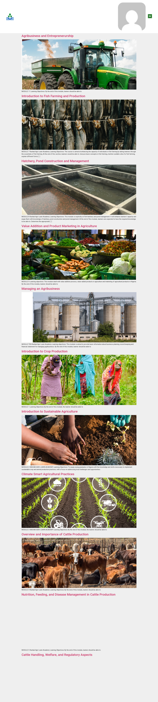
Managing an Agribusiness (41, 289)
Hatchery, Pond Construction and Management (56, 161)
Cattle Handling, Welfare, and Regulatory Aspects (57, 655)
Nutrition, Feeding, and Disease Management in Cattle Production (68, 594)
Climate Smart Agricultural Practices (48, 474)
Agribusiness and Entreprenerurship (47, 36)
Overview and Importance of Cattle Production (55, 534)
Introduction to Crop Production (45, 351)
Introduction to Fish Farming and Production (53, 96)
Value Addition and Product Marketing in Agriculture (59, 226)
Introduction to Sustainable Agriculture (50, 411)
